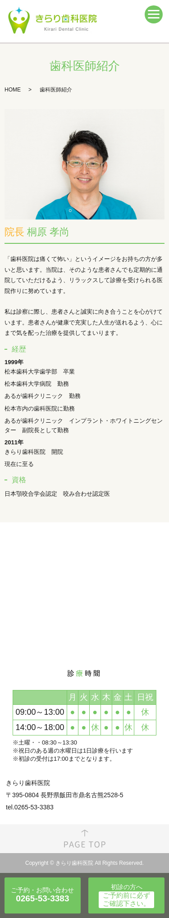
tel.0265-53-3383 (30, 807)
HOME (13, 90)
